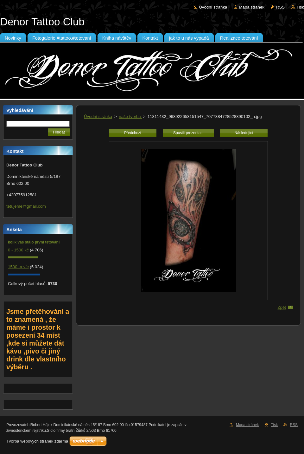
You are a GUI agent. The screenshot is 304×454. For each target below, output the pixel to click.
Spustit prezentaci (188, 133)
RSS (280, 7)
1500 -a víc (18, 266)
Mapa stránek (251, 7)
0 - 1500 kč (18, 250)
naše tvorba (130, 116)
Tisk (300, 7)
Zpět (281, 307)
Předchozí (132, 133)
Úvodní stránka (213, 7)
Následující (243, 133)
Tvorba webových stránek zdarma (37, 441)
